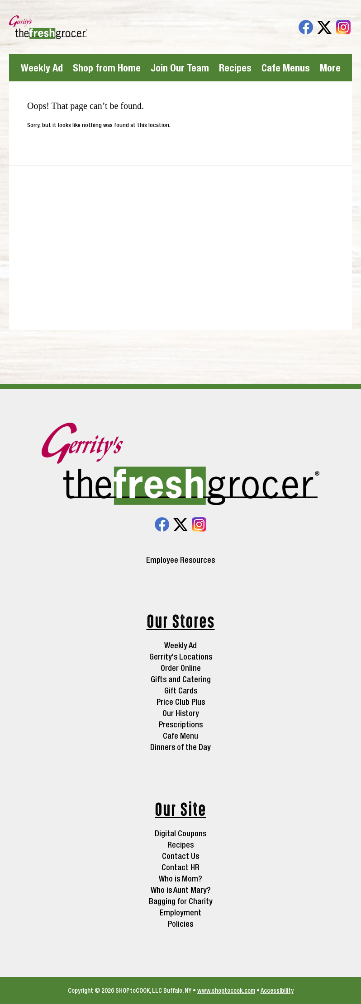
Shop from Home (107, 68)
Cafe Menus (285, 68)
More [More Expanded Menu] (330, 68)
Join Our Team (180, 68)
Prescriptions (181, 724)
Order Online (181, 668)
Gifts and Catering (181, 679)
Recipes (235, 68)
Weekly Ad (42, 68)
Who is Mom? (180, 878)
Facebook (306, 27)
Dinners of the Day (180, 747)
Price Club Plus (181, 702)
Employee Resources (180, 560)
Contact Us (180, 856)
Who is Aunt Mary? (181, 890)
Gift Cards (180, 690)
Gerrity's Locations (180, 656)
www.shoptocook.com (226, 990)
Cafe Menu (180, 735)
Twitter (324, 27)
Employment (180, 912)
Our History (180, 713)
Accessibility (277, 990)
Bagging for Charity (181, 901)
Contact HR (181, 867)
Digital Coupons (180, 833)
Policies (180, 924)
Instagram (343, 27)
